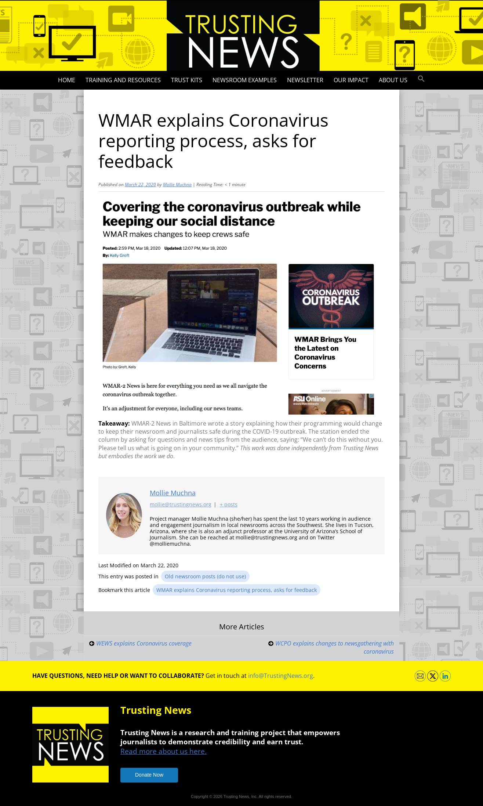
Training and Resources (123, 80)
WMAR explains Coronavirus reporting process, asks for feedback (236, 589)
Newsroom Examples (245, 80)
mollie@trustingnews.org (180, 504)
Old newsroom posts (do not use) (205, 576)
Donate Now (149, 775)
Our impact (351, 80)
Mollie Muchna (177, 184)
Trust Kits (186, 80)
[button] (421, 79)
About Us (393, 80)
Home (66, 80)
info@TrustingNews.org (280, 676)
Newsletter (305, 80)
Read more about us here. (163, 751)
